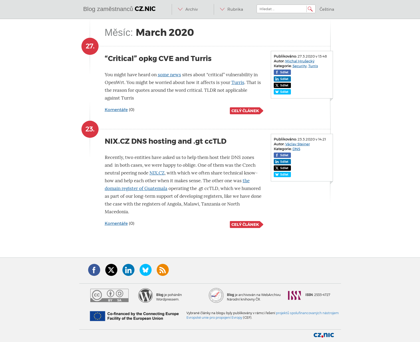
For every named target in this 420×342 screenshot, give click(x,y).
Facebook (94, 270)
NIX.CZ (156, 173)
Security (299, 66)
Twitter (111, 270)
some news (169, 75)
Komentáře (116, 109)
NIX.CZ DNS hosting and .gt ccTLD (165, 141)
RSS (163, 270)
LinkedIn (128, 270)
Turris (237, 82)
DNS (296, 149)
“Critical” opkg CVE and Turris (158, 58)
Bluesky (146, 270)
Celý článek (245, 110)
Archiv (191, 9)
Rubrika (235, 9)
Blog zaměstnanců (119, 8)
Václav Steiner (297, 144)
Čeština (327, 9)
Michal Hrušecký (299, 61)
